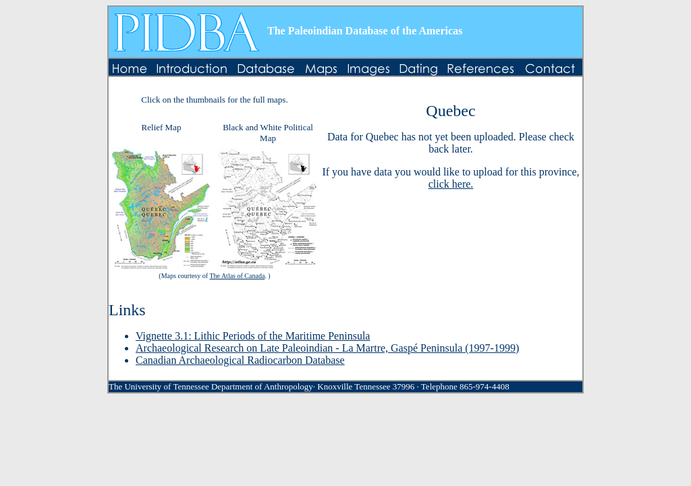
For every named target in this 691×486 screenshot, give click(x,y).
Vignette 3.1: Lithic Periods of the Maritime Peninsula (253, 336)
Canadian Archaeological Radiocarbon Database (240, 360)
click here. (451, 184)
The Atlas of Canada (237, 275)
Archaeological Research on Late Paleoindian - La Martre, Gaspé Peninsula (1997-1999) (327, 348)
